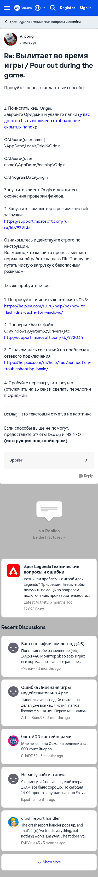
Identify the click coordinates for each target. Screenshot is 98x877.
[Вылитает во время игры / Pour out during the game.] (28, 42)
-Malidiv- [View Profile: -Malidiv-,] (28, 668)
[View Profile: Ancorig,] (10, 39)
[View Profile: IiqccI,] (13, 779)
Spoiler (15, 460)
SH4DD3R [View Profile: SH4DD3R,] (29, 756)
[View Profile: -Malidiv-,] (13, 648)
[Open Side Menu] (7, 8)
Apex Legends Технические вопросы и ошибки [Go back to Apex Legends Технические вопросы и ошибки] (42, 22)
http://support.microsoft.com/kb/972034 (43, 337)
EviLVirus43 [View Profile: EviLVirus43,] (30, 843)
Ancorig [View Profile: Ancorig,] (27, 36)
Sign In (85, 7)
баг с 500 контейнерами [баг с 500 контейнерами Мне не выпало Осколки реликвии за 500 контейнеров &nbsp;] (46, 736)
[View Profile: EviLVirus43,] (13, 822)
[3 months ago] (48, 668)
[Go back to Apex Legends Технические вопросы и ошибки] (57, 569)
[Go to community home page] (23, 8)
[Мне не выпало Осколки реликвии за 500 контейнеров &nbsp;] (55, 746)
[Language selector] (40, 8)
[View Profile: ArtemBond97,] (13, 691)
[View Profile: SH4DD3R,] (13, 740)
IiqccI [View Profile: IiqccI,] (25, 799)
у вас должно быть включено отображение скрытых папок (47, 121)
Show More (49, 862)
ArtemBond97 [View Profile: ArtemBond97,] (32, 717)
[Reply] (86, 476)
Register (67, 7)
